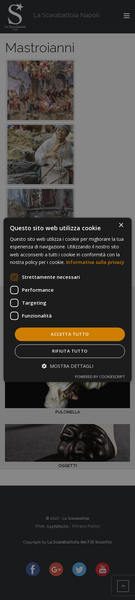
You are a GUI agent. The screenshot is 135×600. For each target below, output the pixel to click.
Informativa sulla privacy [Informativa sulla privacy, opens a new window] (95, 262)
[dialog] (67, 300)
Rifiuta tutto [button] (69, 351)
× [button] (120, 225)
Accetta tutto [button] (70, 334)
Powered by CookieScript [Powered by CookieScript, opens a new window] (100, 376)
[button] (67, 366)
